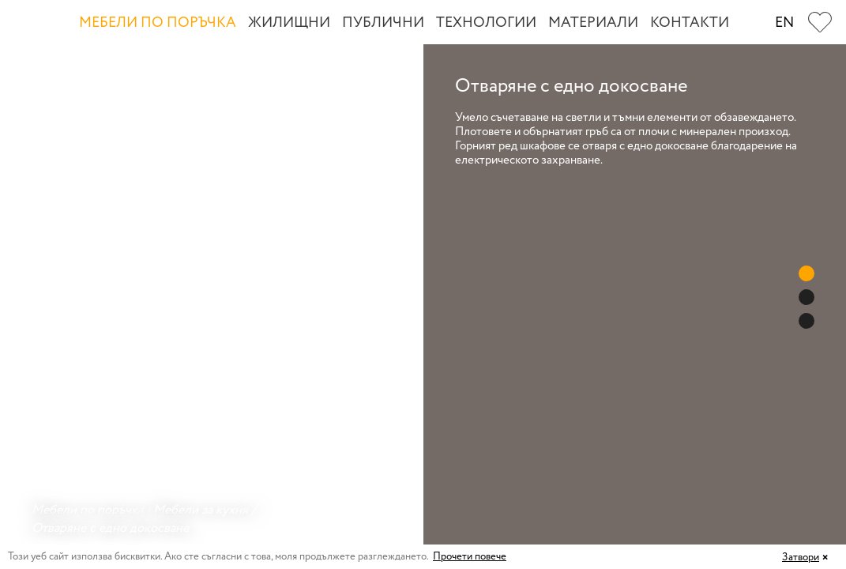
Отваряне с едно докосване (110, 528)
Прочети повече (469, 557)
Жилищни (289, 23)
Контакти (689, 23)
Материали (593, 23)
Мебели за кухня (200, 510)
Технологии (486, 23)
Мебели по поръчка (157, 23)
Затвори (800, 557)
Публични (383, 23)
